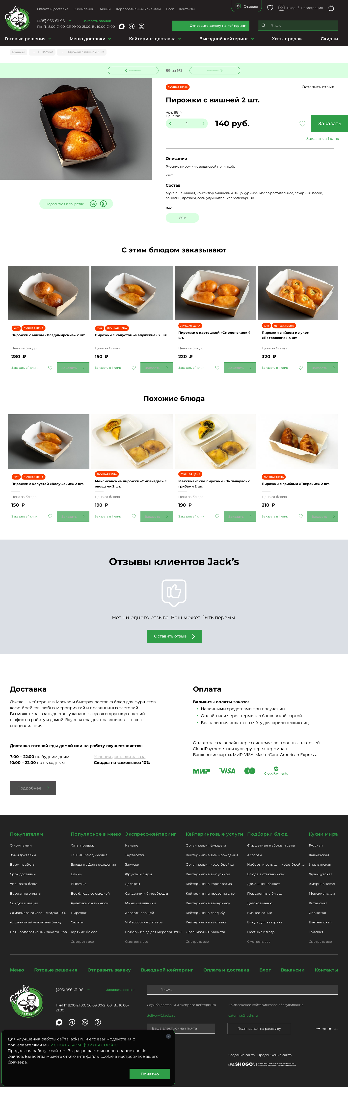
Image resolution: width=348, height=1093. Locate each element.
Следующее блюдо (212, 70)
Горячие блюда (84, 938)
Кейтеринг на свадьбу (205, 918)
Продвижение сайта (274, 1061)
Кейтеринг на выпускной (208, 880)
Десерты (132, 889)
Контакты (187, 9)
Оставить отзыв (327, 87)
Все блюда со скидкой (90, 899)
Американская (322, 889)
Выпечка (79, 889)
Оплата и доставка (52, 9)
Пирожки (79, 918)
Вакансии (293, 975)
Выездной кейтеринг (223, 38)
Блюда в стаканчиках (266, 880)
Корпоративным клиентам (138, 9)
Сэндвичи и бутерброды (146, 899)
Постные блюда (261, 938)
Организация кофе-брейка (210, 870)
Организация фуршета (206, 851)
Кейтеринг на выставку (206, 928)
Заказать (310, 124)
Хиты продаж (287, 38)
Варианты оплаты (25, 899)
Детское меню (259, 909)
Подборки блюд (267, 840)
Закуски (132, 870)
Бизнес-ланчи (259, 918)
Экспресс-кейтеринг (150, 840)
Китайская (318, 909)
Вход (291, 8)
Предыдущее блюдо (136, 70)
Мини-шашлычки (140, 909)
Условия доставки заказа (119, 762)
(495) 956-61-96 (51, 20)
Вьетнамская (320, 928)
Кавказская (319, 861)
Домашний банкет (263, 889)
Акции (105, 9)
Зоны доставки (23, 861)
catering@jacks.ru (243, 1021)
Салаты (77, 928)
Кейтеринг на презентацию (210, 899)
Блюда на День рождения (93, 870)
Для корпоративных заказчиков (38, 938)
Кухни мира (323, 840)
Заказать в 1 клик (310, 139)
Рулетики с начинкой (89, 909)
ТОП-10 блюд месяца (89, 861)
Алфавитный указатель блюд (35, 928)
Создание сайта (241, 1061)
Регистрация (312, 8)
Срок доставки (23, 880)
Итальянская (320, 870)
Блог (170, 9)
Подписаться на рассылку (259, 1034)
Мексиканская (322, 899)
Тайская (316, 938)
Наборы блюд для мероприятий (153, 938)
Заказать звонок (97, 21)
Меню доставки (88, 38)
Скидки (329, 38)
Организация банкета (205, 938)
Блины (76, 880)
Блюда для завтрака (265, 928)
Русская (316, 851)
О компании (84, 9)
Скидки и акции (24, 909)
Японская (317, 918)
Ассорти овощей (139, 918)
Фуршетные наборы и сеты (271, 851)
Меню (17, 975)
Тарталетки (135, 861)
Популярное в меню (96, 840)
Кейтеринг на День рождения (212, 861)
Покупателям (26, 840)
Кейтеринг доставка (152, 38)
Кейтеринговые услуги (214, 840)
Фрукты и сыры (138, 880)
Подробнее (29, 793)
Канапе (131, 851)
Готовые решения (25, 38)
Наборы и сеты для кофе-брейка (276, 870)
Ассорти (254, 861)
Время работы (22, 870)
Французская (321, 880)
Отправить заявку (109, 975)
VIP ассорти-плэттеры (144, 928)
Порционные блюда (265, 899)
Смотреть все (82, 947)
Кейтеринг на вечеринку (208, 909)
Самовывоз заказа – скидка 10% (38, 918)
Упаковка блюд (23, 889)
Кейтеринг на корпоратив (209, 889)
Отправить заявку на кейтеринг (218, 26)
